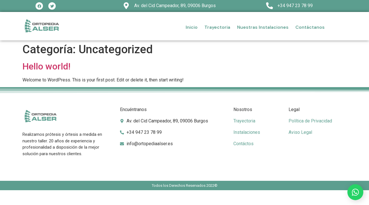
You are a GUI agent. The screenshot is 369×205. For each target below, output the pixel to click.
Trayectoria (217, 27)
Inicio (192, 27)
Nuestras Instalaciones (263, 27)
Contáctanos (310, 27)
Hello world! (46, 66)
